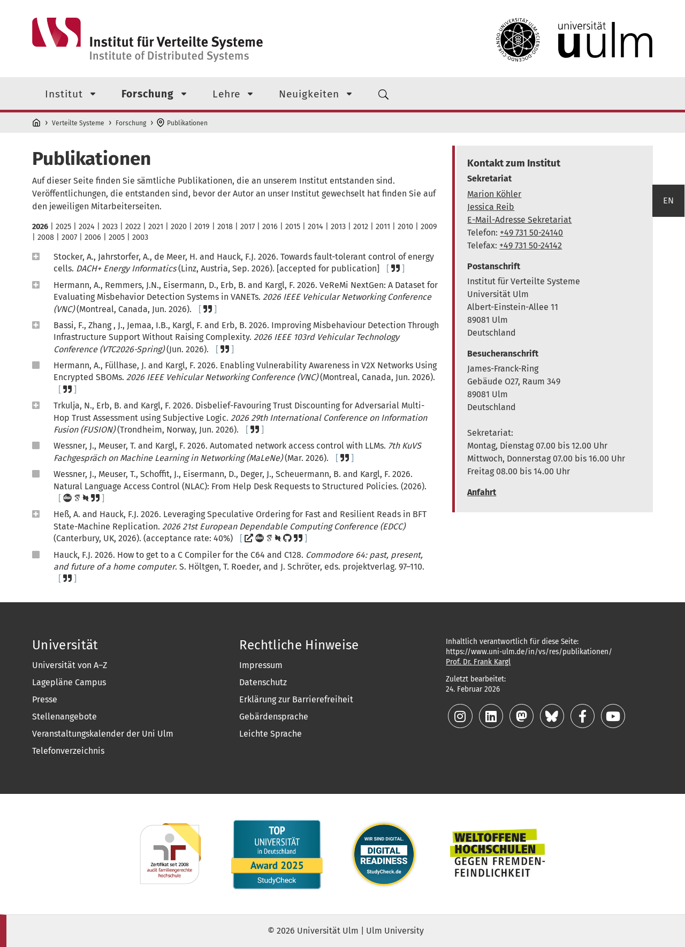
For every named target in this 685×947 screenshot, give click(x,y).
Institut (64, 94)
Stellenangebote (64, 716)
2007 (69, 237)
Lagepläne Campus (69, 682)
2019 (202, 226)
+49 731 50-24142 (530, 245)
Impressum (261, 665)
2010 (405, 226)
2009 (429, 226)
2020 (179, 226)
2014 (315, 226)
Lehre (226, 94)
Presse (44, 699)
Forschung (147, 94)
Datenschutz (263, 682)
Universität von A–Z (69, 665)
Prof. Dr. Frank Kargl (478, 661)
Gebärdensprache (273, 716)
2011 (383, 226)
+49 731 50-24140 (531, 233)
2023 (110, 226)
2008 (45, 237)
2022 (133, 226)
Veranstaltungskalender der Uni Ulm (102, 734)
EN (668, 301)
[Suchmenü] (383, 93)
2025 (63, 226)
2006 (93, 237)
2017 (247, 226)
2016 (270, 226)
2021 (155, 226)
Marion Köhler (494, 194)
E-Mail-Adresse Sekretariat (519, 220)
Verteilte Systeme (78, 123)
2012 (360, 226)
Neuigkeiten (309, 94)
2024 (87, 226)
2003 (140, 237)
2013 (338, 226)
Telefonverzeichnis (68, 751)
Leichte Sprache (270, 734)
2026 (40, 226)
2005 (117, 237)
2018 (225, 226)
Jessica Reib (490, 207)
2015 (292, 226)
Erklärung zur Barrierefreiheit (296, 699)
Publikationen (187, 123)
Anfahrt (481, 492)
